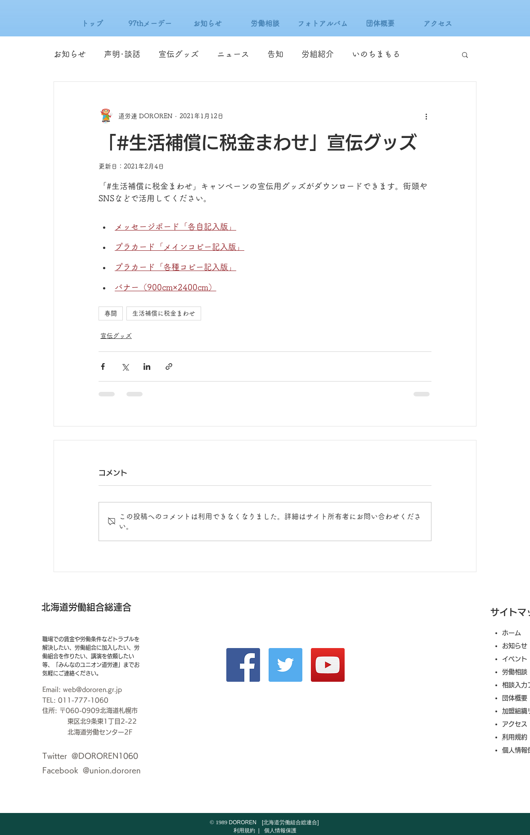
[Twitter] (285, 665)
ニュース (233, 54)
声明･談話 (122, 54)
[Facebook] (243, 665)
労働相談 (514, 672)
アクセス (517, 724)
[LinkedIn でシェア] (147, 366)
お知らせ (70, 54)
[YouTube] (328, 665)
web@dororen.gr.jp (92, 689)
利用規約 (517, 737)
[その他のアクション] (426, 116)
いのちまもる (376, 54)
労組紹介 (317, 54)
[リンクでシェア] (169, 366)
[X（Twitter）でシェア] (125, 366)
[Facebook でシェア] (103, 366)
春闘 (110, 313)
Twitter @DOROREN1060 (90, 755)
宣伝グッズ (178, 54)
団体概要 (514, 698)
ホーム (511, 633)
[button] (465, 54)
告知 (275, 54)
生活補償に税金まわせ (163, 313)
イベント (514, 659)
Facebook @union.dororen (91, 770)
